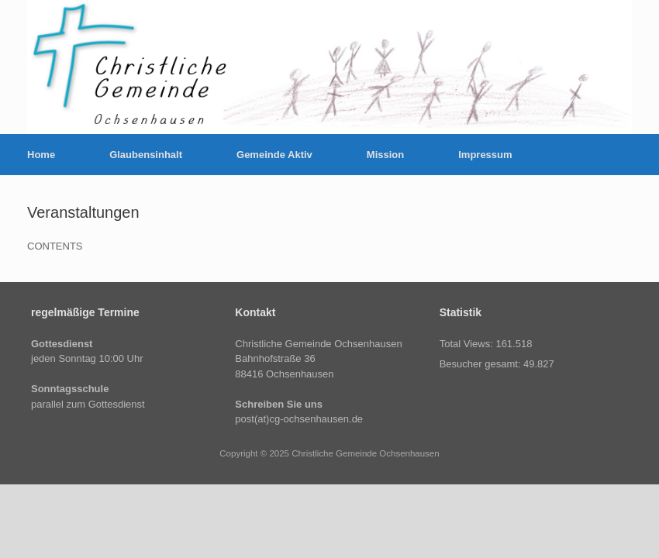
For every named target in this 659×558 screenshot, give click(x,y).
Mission (385, 154)
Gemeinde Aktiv (274, 154)
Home (41, 154)
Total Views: (468, 344)
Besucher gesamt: (481, 364)
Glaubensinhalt (145, 154)
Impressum (485, 154)
